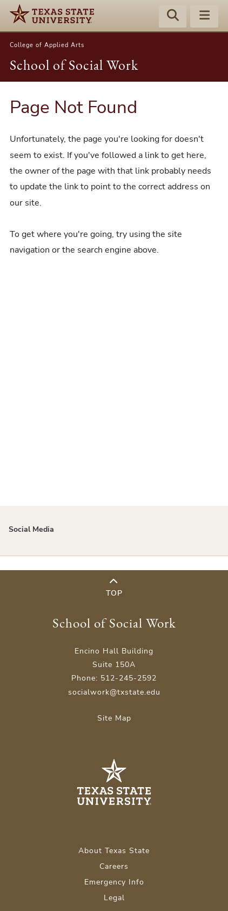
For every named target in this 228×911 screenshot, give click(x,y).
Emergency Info (114, 882)
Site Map (114, 718)
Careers (114, 866)
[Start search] (173, 17)
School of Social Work (74, 65)
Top (114, 587)
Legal (114, 898)
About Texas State (114, 851)
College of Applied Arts (47, 45)
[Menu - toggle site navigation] (204, 17)
